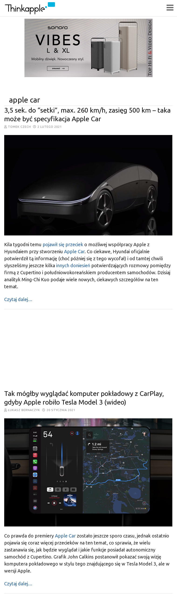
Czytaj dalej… (18, 299)
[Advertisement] (88, 349)
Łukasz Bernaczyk (24, 410)
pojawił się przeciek (63, 244)
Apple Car (74, 251)
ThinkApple (85, 8)
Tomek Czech (19, 126)
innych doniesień (72, 265)
